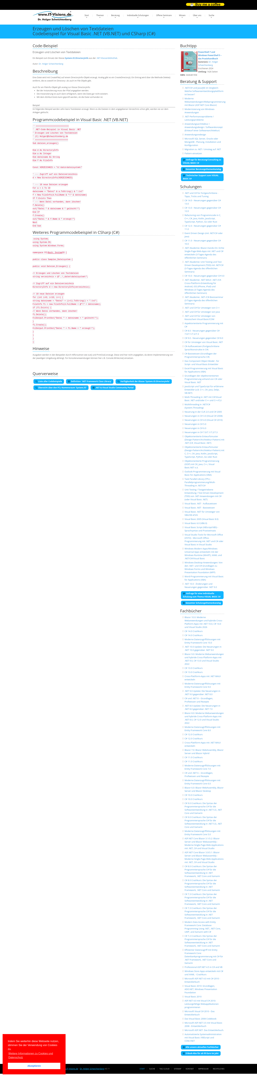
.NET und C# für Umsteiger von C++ (202, 307)
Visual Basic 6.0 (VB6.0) (196, 523)
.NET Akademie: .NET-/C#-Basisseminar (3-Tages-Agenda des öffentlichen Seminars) (204, 300)
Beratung (115, 15)
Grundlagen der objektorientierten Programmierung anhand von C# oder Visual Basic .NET (203, 379)
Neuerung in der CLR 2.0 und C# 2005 (203, 411)
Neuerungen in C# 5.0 (195, 424)
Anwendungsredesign (195, 134)
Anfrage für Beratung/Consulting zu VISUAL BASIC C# (202, 161)
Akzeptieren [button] (34, 1066)
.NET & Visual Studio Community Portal (113, 387)
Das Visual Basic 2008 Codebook (201, 1018)
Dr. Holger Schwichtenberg (51, 63)
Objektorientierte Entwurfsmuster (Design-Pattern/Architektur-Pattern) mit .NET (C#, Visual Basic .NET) (204, 439)
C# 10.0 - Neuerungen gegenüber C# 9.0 (204, 275)
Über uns (197, 15)
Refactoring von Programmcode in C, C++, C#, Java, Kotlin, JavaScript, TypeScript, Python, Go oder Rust (203, 218)
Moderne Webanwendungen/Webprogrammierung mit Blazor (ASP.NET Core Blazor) (205, 102)
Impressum (203, 1068)
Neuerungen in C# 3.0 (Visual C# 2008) (204, 415)
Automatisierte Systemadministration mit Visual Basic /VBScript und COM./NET (203, 1037)
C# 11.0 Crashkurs (194, 757)
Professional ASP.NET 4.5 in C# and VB (203, 967)
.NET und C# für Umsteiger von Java (202, 311)
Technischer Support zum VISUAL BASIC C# (200, 177)
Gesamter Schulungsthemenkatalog (202, 603)
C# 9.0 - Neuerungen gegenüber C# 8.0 (204, 338)
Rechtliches (218, 1068)
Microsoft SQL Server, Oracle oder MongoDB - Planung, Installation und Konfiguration (203, 142)
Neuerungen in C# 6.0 (195, 428)
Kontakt (190, 1068)
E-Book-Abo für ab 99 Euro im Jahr (201, 1053)
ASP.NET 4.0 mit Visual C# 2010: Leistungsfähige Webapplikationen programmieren (202, 1004)
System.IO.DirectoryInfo (77, 58)
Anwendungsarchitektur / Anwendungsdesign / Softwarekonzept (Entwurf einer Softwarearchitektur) (204, 127)
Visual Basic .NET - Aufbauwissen (201, 503)
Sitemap (177, 1068)
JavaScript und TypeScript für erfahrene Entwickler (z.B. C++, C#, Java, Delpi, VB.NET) (204, 389)
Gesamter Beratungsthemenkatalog (202, 169)
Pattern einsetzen (193, 153)
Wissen (182, 15)
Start (87, 15)
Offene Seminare (164, 15)
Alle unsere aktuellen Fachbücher (201, 1047)
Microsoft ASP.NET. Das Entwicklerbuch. (204, 1030)
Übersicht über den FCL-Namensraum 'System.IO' (61, 387)
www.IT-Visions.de (69, 1068)
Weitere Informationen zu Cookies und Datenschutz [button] (30, 1055)
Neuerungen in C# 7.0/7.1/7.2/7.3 (201, 432)
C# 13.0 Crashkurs (194, 668)
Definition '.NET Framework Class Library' (89, 381)
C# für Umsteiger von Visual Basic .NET (204, 342)
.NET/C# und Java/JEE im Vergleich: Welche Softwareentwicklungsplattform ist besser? (204, 91)
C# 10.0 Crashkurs (194, 795)
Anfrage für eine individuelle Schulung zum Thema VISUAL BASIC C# (201, 595)
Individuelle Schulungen (138, 15)
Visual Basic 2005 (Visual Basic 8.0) (201, 519)
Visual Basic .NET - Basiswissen (200, 507)
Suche (211, 15)
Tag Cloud (164, 1068)
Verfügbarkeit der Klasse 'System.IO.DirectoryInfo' (144, 381)
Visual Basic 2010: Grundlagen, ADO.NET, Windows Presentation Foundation (201, 989)
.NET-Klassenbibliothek (106, 58)
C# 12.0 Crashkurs (194, 734)
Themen (100, 15)
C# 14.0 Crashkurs (194, 631)
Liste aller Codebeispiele (48, 381)
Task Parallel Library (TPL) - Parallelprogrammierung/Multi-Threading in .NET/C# (200, 482)
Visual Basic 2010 (193, 996)
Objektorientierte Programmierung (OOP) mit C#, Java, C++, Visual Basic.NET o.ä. (202, 464)
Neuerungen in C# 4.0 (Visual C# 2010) (204, 419)
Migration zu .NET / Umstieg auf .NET (203, 149)
